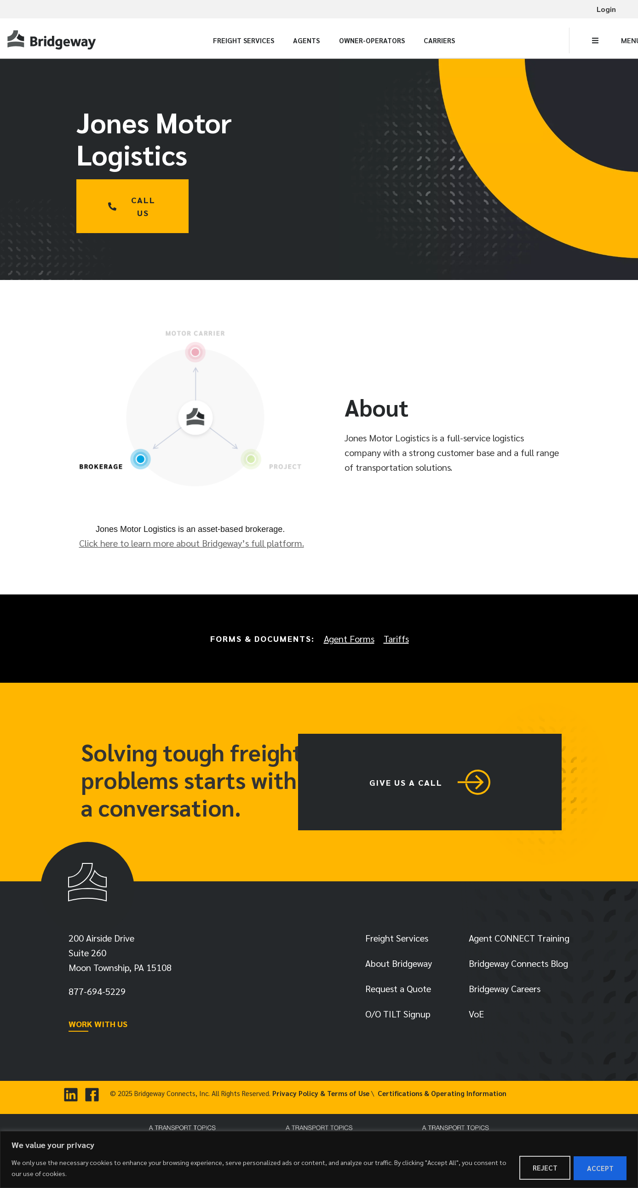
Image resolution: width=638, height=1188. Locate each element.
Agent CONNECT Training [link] (519, 940)
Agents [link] (306, 40)
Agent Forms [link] (349, 639)
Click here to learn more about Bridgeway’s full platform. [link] (191, 543)
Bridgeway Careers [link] (504, 991)
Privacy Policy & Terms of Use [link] (320, 1095)
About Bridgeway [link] (398, 965)
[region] (319, 1159)
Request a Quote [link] (398, 991)
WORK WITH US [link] (98, 1026)
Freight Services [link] (243, 40)
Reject (543, 1168)
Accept (599, 1168)
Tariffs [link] (396, 639)
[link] (53, 40)
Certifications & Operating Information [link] (442, 1095)
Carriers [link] (439, 40)
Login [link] (606, 9)
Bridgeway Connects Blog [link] (518, 965)
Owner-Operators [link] (372, 40)
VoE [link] (476, 1016)
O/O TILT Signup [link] (398, 1016)
